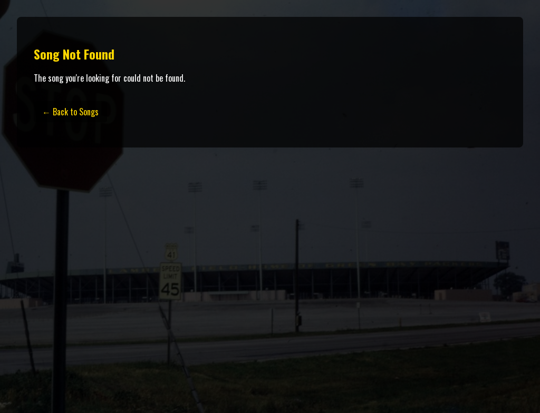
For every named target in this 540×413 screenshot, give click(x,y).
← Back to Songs (70, 111)
